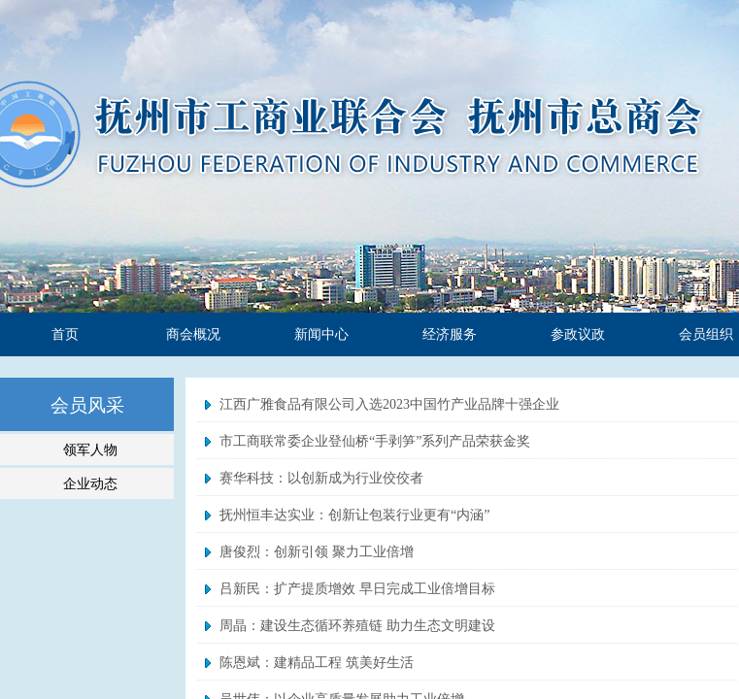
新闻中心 (321, 334)
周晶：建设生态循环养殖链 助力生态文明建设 (357, 625)
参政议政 (578, 334)
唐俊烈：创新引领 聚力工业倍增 (316, 552)
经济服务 (449, 334)
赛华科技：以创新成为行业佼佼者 (321, 478)
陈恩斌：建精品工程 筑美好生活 (316, 662)
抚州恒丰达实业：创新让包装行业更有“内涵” (354, 515)
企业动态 (90, 483)
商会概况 (193, 334)
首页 (65, 334)
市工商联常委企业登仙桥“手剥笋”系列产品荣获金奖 (374, 441)
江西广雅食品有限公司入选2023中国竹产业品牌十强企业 (389, 404)
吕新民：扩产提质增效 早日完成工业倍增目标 (357, 589)
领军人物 (90, 449)
